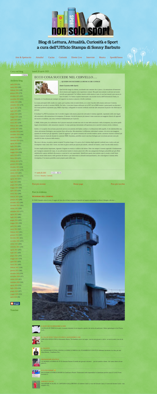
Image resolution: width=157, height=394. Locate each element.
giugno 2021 (14, 256)
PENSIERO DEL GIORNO (42, 196)
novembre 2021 (15, 241)
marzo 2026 (14, 87)
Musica (102, 57)
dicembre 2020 (14, 273)
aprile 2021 (13, 261)
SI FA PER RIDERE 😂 (48, 370)
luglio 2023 (13, 182)
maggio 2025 (14, 117)
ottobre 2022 (14, 208)
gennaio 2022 (14, 235)
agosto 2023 (14, 179)
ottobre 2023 (14, 173)
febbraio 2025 (14, 126)
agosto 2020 (14, 285)
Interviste (90, 57)
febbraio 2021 (14, 267)
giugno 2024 (14, 149)
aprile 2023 (13, 191)
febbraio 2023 (14, 196)
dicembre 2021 (14, 238)
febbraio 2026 (14, 90)
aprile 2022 (13, 226)
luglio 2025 (13, 111)
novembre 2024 (15, 134)
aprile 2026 (13, 84)
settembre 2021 (15, 247)
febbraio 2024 (14, 161)
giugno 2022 (14, 220)
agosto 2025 (14, 108)
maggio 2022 (14, 223)
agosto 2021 (14, 250)
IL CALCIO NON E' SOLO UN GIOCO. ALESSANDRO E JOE (61, 337)
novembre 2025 (15, 99)
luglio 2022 (13, 217)
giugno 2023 (14, 185)
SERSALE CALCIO (47, 381)
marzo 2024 (14, 158)
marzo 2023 (14, 193)
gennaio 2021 (14, 270)
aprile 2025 (13, 120)
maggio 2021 (14, 259)
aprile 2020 (13, 297)
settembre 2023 (15, 176)
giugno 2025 (14, 114)
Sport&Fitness (116, 57)
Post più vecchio (118, 184)
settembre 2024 (15, 140)
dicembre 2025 (14, 96)
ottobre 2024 (14, 137)
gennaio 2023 (14, 199)
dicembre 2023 (14, 167)
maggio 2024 (14, 152)
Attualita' (40, 57)
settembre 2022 (15, 211)
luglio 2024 (13, 146)
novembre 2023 (15, 170)
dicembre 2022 (14, 202)
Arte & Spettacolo (23, 57)
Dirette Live (76, 57)
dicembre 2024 (14, 131)
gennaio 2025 (14, 128)
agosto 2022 (14, 214)
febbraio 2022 (14, 232)
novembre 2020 (15, 276)
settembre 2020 (15, 282)
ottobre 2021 (14, 244)
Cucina (51, 57)
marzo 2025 (14, 123)
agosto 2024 (14, 143)
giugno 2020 (14, 291)
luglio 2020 (13, 288)
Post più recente (39, 184)
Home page (78, 184)
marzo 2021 (14, 264)
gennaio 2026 (14, 93)
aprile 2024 (13, 155)
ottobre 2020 (14, 279)
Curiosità (63, 57)
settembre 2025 (15, 105)
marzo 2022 (14, 229)
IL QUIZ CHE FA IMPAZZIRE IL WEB (53, 326)
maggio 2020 (14, 294)
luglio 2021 (13, 253)
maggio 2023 (14, 188)
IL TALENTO (45, 348)
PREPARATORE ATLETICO (50, 359)
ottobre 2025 (14, 102)
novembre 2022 (15, 205)
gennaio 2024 (14, 164)
